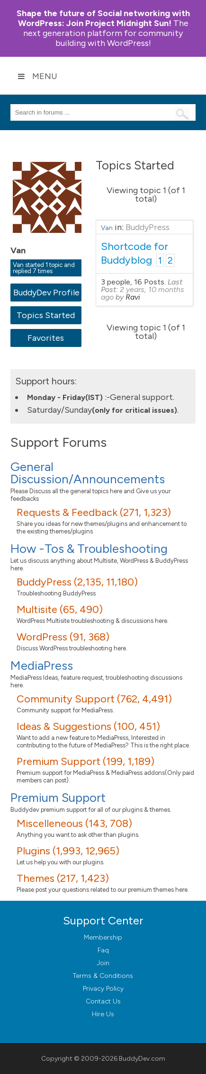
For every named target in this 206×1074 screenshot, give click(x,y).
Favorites (45, 338)
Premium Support (58, 797)
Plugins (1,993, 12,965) (68, 850)
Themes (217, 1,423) (63, 878)
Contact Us (103, 1001)
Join (103, 963)
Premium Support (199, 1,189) (85, 761)
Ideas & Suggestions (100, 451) (88, 726)
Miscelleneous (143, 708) (74, 823)
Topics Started (46, 315)
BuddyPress (147, 227)
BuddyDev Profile (46, 292)
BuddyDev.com (142, 1059)
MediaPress (41, 665)
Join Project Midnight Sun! (103, 18)
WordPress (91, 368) (63, 636)
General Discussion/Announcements (87, 473)
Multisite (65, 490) (60, 609)
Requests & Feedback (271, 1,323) (94, 512)
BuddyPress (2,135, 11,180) (77, 582)
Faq (103, 950)
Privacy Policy (103, 989)
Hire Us (103, 1014)
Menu (37, 76)
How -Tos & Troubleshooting (89, 548)
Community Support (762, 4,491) (94, 698)
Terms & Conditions (103, 976)
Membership (103, 937)
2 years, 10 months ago (142, 293)
